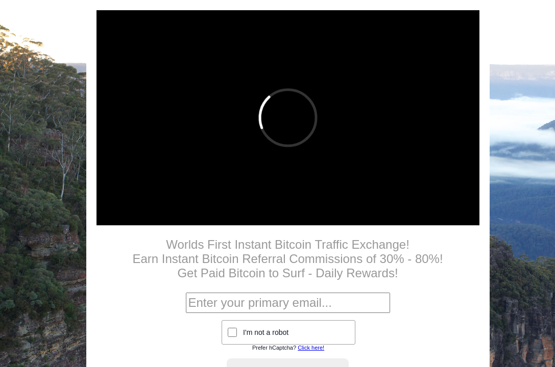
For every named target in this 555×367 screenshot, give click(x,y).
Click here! (311, 348)
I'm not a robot (265, 332)
